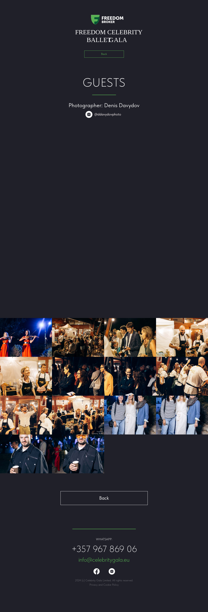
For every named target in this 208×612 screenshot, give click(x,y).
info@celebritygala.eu (104, 559)
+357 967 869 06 (104, 548)
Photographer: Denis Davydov (104, 105)
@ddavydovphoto (107, 114)
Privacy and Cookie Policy (104, 584)
